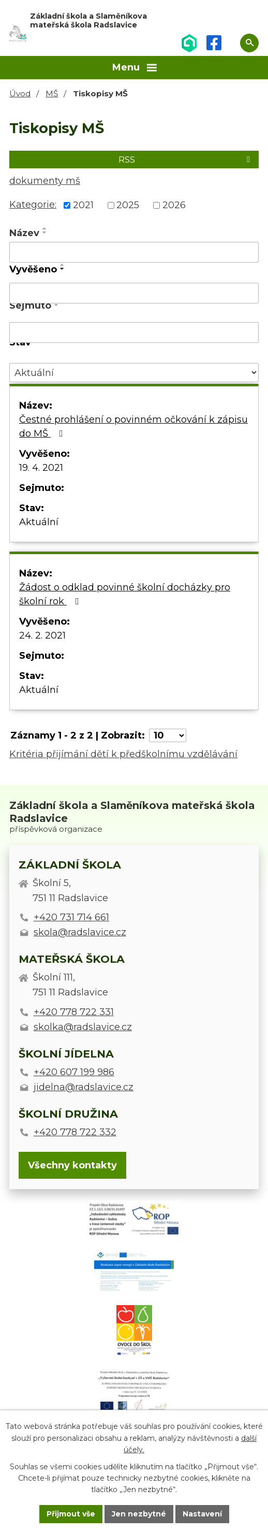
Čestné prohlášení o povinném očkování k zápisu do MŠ (133, 426)
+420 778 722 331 (74, 1012)
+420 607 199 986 (74, 1072)
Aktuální (38, 522)
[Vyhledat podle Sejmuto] (134, 332)
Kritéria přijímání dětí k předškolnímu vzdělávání (123, 754)
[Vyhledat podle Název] (134, 252)
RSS (186, 159)
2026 (174, 205)
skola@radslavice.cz (80, 932)
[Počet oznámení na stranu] (167, 735)
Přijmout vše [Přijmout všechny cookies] (71, 1513)
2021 (83, 205)
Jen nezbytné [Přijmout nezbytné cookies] (139, 1513)
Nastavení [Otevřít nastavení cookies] (202, 1513)
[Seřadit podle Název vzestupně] (45, 228)
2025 (127, 205)
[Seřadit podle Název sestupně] (45, 232)
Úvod (20, 93)
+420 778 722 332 (75, 1132)
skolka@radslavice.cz (83, 1027)
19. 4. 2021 (41, 467)
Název (24, 233)
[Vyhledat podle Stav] (134, 372)
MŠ (52, 93)
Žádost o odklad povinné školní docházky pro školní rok (124, 594)
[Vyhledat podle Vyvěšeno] (134, 293)
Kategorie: (32, 204)
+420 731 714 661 (71, 917)
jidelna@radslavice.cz (83, 1087)
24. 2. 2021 (42, 635)
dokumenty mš (44, 180)
